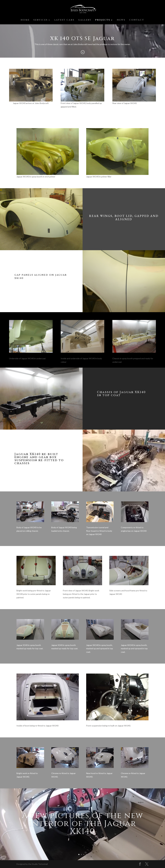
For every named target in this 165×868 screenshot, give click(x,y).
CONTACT (136, 20)
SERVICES (40, 20)
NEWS (121, 20)
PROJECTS (102, 20)
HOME (25, 20)
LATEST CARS (64, 20)
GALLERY (84, 20)
